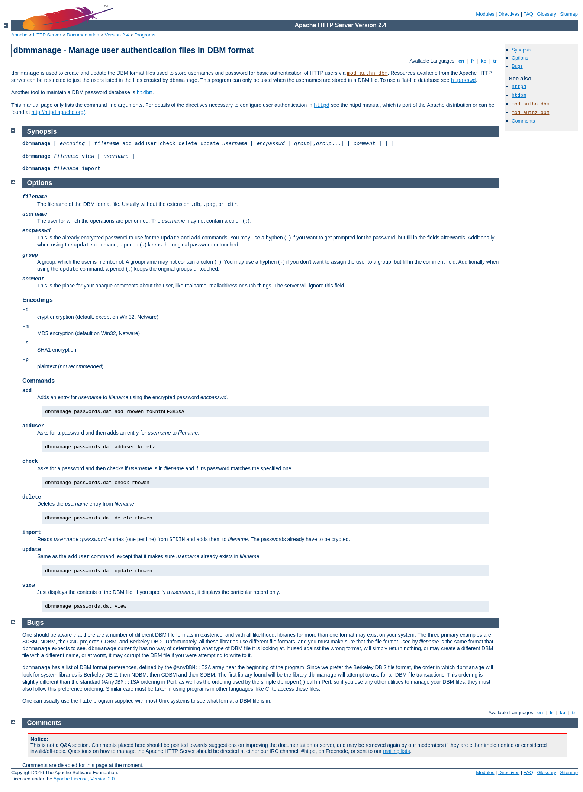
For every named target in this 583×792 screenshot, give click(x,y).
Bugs (517, 66)
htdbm (144, 93)
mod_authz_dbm (530, 112)
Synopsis (521, 50)
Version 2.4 (117, 35)
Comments (523, 121)
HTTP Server (47, 35)
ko (484, 61)
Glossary (546, 14)
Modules (485, 14)
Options (520, 58)
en (461, 61)
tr (495, 61)
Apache (19, 35)
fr (472, 61)
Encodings (37, 300)
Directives (508, 14)
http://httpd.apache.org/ (58, 112)
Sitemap (569, 14)
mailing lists (396, 751)
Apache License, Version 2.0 (84, 779)
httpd (321, 105)
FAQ (528, 14)
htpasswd (463, 80)
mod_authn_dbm (367, 73)
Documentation (83, 35)
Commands (38, 381)
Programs (145, 35)
